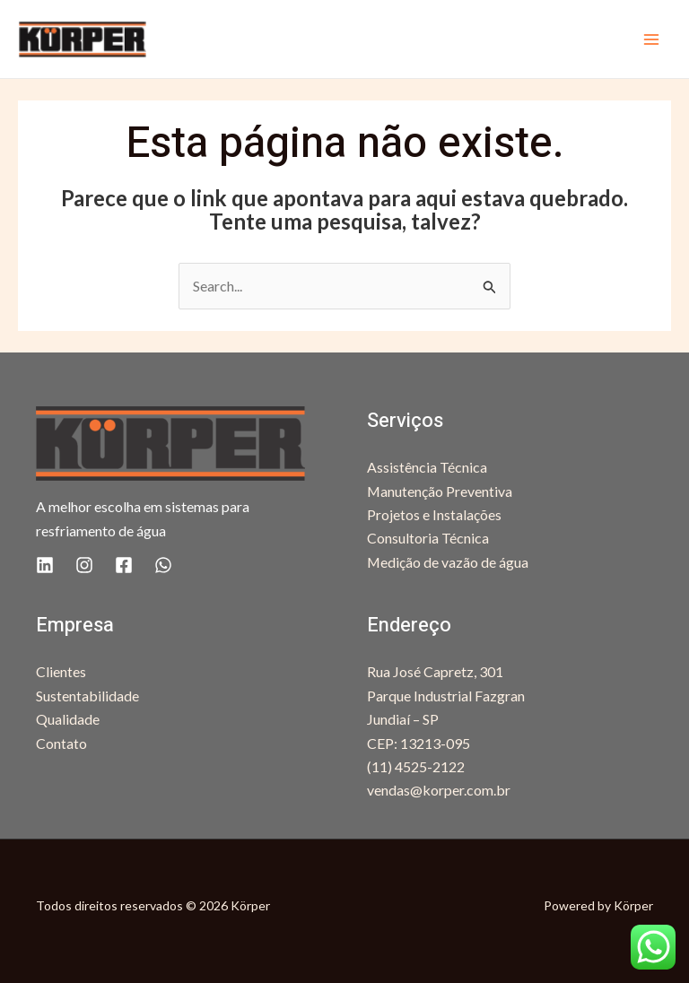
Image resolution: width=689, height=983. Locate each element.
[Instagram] (84, 565)
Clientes (61, 671)
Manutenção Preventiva (440, 491)
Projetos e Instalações (434, 514)
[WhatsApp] (163, 565)
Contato (61, 743)
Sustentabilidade (87, 695)
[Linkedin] (45, 565)
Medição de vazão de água (448, 561)
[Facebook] (124, 565)
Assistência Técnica (427, 466)
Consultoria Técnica (428, 537)
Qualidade (68, 718)
